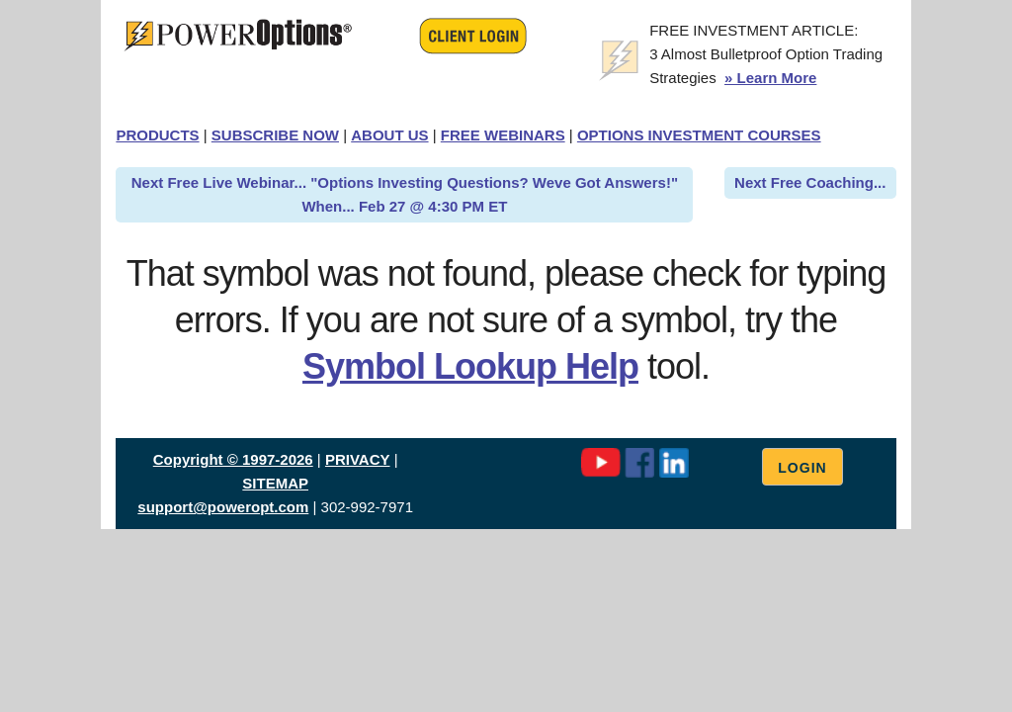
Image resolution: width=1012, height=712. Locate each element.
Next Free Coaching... (810, 182)
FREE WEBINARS (503, 135)
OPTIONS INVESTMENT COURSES (699, 135)
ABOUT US (389, 135)
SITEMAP (275, 483)
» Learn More (770, 77)
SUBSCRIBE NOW (275, 135)
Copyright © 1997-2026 (233, 459)
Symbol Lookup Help (470, 366)
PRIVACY (357, 459)
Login (802, 468)
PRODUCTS (157, 135)
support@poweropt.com (222, 506)
